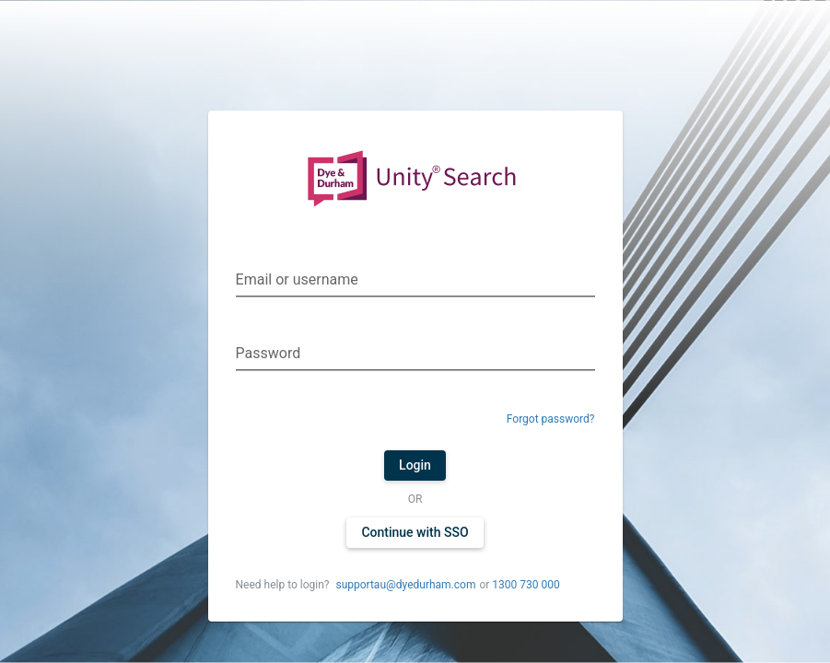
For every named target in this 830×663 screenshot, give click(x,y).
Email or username (297, 279)
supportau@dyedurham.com (405, 584)
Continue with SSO (414, 532)
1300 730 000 (525, 584)
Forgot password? (551, 419)
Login (415, 465)
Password (268, 353)
